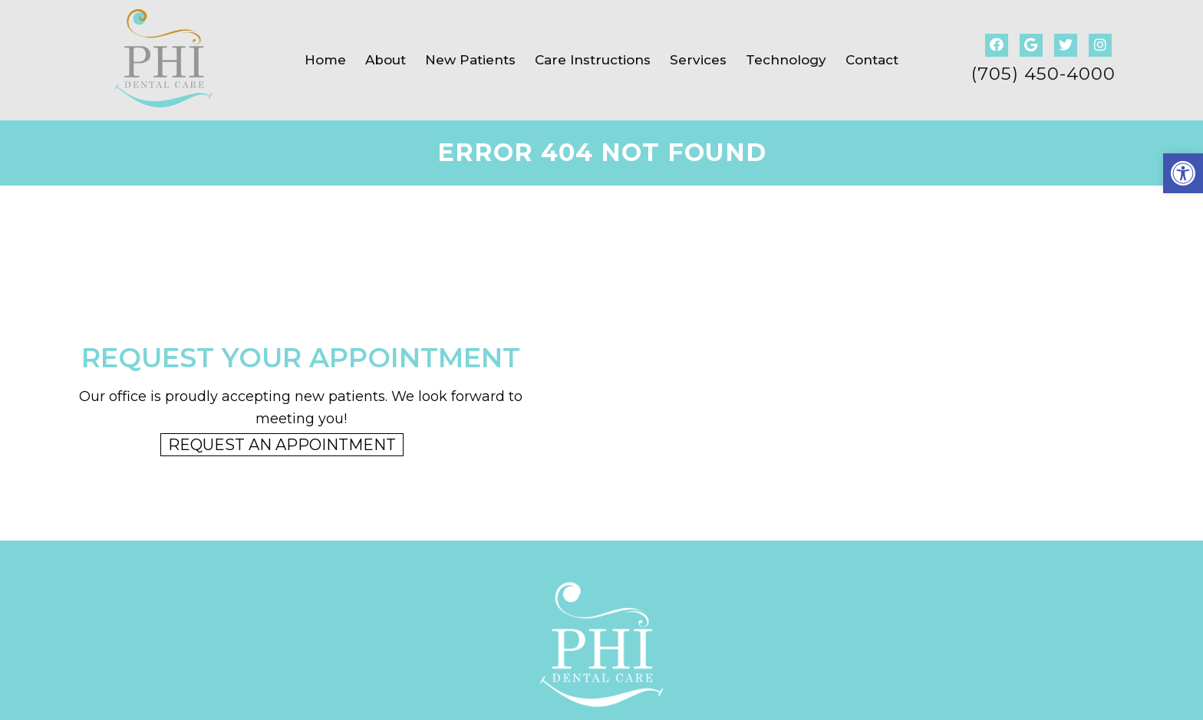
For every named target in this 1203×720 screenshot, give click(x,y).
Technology (786, 59)
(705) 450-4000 (1043, 74)
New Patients (470, 59)
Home (325, 59)
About (385, 59)
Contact (871, 59)
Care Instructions (593, 59)
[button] (1183, 173)
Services (698, 59)
